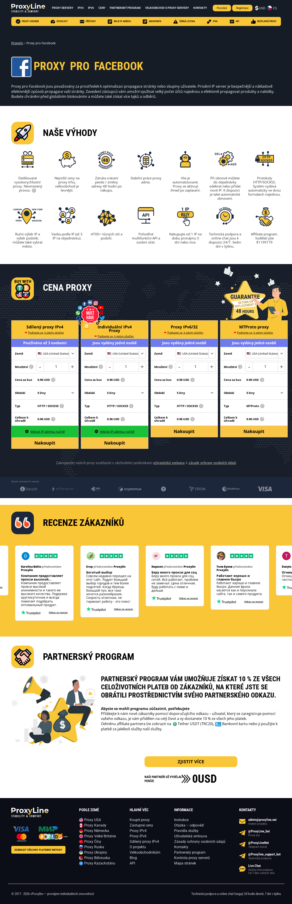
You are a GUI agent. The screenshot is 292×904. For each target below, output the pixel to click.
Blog (133, 858)
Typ (17, 406)
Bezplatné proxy (263, 21)
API (234, 21)
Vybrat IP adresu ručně (45, 431)
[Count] (56, 367)
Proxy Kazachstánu (99, 863)
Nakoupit (44, 443)
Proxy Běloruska (97, 858)
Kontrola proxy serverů (192, 858)
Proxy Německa (96, 831)
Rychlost (59, 21)
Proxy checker (27, 21)
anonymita (152, 21)
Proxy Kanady (95, 825)
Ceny (101, 7)
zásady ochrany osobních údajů (212, 463)
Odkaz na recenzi (54, 612)
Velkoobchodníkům (145, 852)
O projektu (138, 847)
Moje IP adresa (119, 21)
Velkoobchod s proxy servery (167, 7)
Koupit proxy (140, 820)
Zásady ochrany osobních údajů (199, 841)
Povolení (222, 8)
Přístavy (88, 21)
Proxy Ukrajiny (95, 852)
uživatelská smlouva (169, 463)
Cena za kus (23, 379)
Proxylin (17, 43)
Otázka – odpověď (189, 825)
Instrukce (181, 820)
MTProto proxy (254, 327)
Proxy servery (62, 7)
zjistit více (191, 762)
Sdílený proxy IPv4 (44, 327)
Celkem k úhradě (21, 419)
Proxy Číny (92, 841)
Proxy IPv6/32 (184, 327)
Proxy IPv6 (138, 836)
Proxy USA (92, 820)
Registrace (242, 8)
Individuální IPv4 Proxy (115, 328)
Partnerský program (125, 7)
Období (20, 392)
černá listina (184, 21)
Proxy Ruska (94, 847)
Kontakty (200, 7)
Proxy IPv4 (138, 831)
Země (19, 353)
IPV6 (212, 21)
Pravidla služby (186, 831)
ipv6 (91, 7)
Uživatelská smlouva (190, 836)
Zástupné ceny (141, 825)
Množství (24, 367)
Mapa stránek (185, 863)
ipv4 (81, 7)
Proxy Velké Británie (100, 836)
